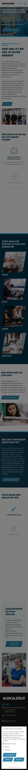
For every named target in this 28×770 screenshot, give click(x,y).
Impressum (10, 767)
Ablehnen (8, 759)
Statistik (6, 747)
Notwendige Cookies (9, 744)
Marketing (6, 750)
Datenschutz (17, 767)
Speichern (19, 759)
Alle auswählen (9, 755)
